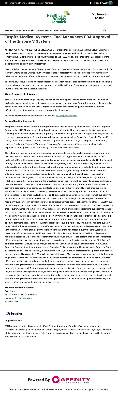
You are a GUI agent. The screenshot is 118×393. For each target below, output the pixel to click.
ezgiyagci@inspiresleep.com (18, 298)
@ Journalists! (29, 30)
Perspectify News (13, 30)
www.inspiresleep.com (66, 115)
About (13, 389)
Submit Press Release (52, 389)
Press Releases (45, 30)
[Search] (105, 30)
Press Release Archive (28, 389)
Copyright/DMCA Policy (96, 389)
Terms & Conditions (74, 389)
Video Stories (60, 30)
